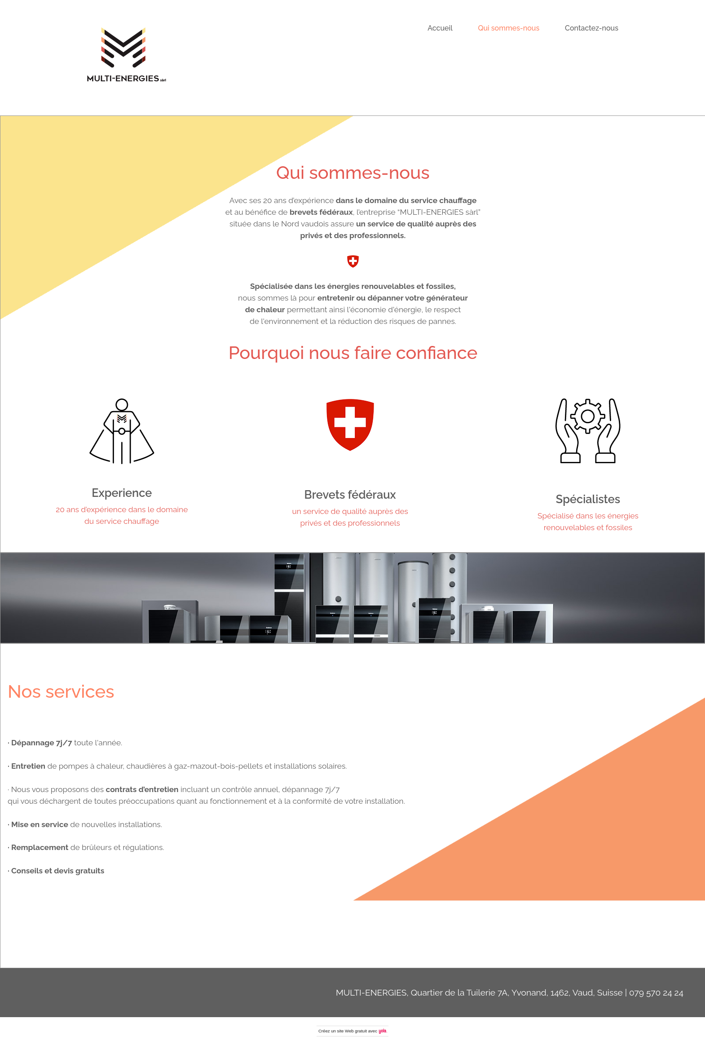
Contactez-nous (591, 28)
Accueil (440, 28)
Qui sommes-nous (509, 28)
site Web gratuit (352, 1030)
